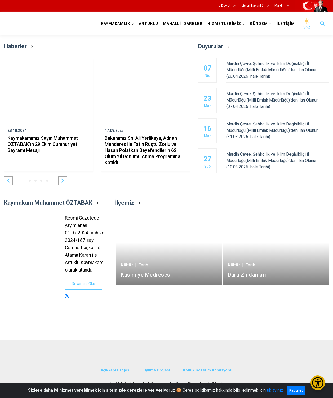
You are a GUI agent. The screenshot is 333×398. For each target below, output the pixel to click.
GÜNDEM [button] (259, 23)
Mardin (279, 5)
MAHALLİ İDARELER (183, 23)
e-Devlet (224, 5)
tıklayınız (275, 390)
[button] (8, 180)
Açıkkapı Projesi (115, 370)
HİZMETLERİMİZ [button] (224, 23)
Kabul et (296, 390)
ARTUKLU (148, 23)
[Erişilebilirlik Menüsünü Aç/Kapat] (317, 382)
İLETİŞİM (286, 23)
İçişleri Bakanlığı (252, 5)
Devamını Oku (83, 283)
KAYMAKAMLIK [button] (115, 23)
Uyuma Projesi (156, 370)
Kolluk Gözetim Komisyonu (207, 370)
